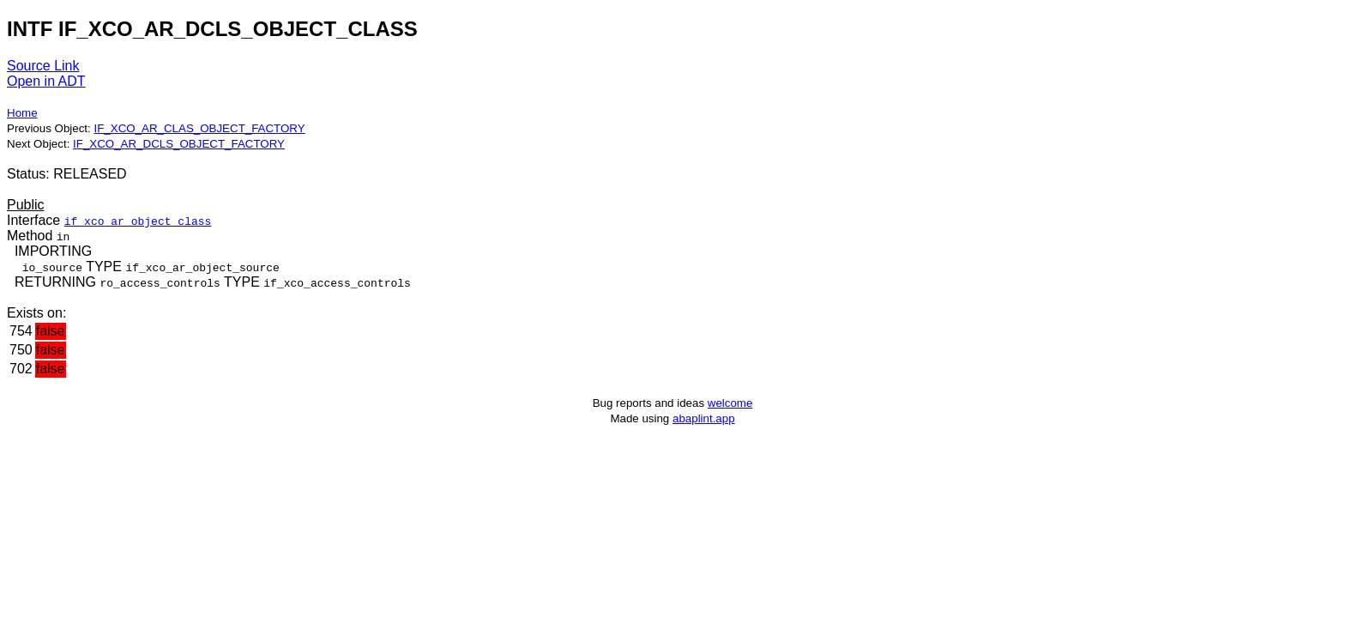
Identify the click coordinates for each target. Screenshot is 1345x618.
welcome (730, 403)
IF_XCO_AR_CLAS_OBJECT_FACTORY (199, 128)
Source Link (43, 65)
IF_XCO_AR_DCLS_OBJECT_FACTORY (179, 143)
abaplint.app (703, 418)
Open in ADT (46, 81)
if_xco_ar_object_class (138, 220)
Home (22, 112)
